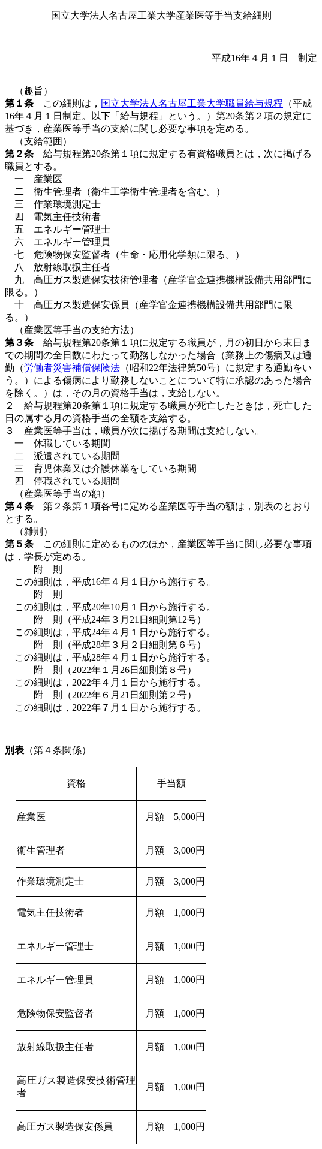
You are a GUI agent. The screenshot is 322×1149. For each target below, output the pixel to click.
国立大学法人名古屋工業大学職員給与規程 (192, 103)
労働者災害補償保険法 (72, 368)
